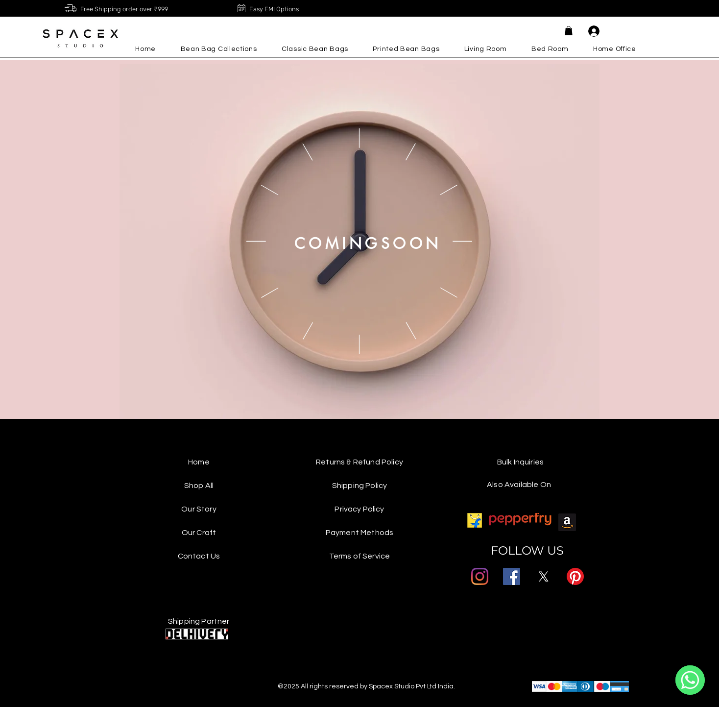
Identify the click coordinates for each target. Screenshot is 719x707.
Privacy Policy (359, 509)
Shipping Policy (359, 485)
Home (199, 462)
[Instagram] (479, 576)
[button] (569, 30)
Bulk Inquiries (520, 462)
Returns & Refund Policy (359, 462)
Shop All (199, 485)
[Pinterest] (575, 576)
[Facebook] (511, 576)
